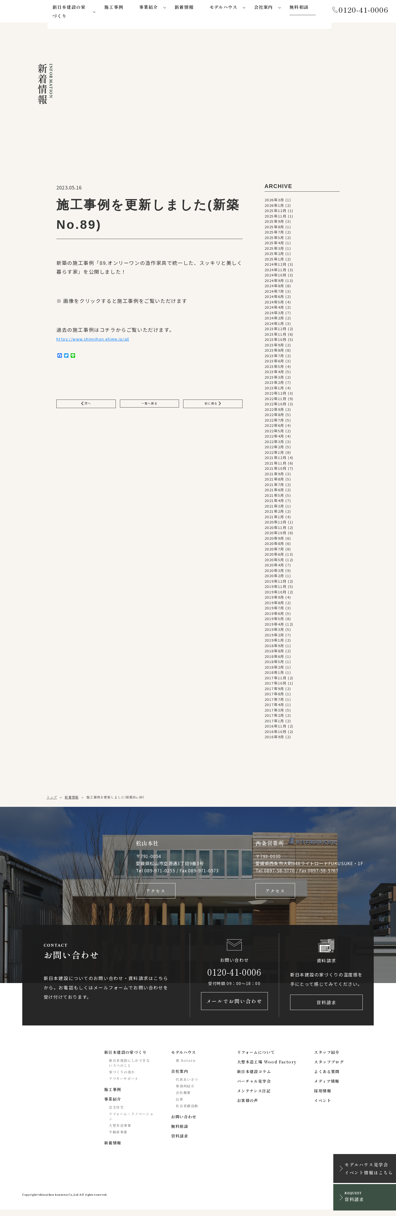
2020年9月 (274, 539)
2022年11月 (276, 400)
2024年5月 (274, 303)
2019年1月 (274, 642)
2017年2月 (274, 717)
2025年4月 (274, 244)
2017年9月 (274, 690)
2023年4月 (274, 373)
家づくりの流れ (122, 1078)
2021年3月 (274, 507)
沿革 (179, 1106)
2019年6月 (274, 615)
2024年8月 (274, 287)
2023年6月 (274, 362)
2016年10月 (276, 733)
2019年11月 (276, 588)
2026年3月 (274, 201)
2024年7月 (274, 292)
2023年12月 (276, 330)
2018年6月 (274, 658)
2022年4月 (274, 438)
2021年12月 (276, 459)
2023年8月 (274, 352)
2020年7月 (274, 550)
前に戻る (213, 409)
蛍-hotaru (186, 1067)
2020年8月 (274, 545)
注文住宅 (116, 1114)
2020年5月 (274, 561)
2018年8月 (274, 652)
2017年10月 (276, 685)
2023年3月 (274, 378)
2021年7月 (274, 486)
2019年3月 (274, 631)
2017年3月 (274, 711)
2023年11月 (276, 335)
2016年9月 (274, 738)
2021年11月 (276, 464)
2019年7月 (274, 609)
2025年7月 (274, 234)
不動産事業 (118, 1138)
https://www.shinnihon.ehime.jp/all (104, 342)
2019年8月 (274, 604)
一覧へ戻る (149, 409)
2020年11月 (276, 529)
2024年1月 (274, 325)
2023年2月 (274, 384)
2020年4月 (274, 566)
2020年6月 (274, 556)
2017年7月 (274, 701)
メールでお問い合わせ (234, 1007)
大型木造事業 (120, 1132)
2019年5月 (274, 620)
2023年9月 (274, 346)
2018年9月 (274, 647)
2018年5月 (274, 663)
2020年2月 (274, 577)
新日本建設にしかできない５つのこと (129, 1069)
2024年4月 (274, 309)
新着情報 (71, 798)
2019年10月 (276, 593)
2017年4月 (274, 706)
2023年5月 (274, 368)
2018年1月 (274, 674)
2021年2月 (274, 513)
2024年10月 (276, 276)
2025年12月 (276, 212)
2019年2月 (274, 636)
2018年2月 (274, 668)
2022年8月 (274, 416)
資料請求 (326, 1007)
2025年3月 (274, 250)
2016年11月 (276, 728)
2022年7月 (274, 421)
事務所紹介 (185, 1092)
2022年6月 (274, 427)
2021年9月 (274, 475)
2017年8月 (274, 695)
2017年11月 (276, 679)
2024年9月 (274, 282)
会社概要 (183, 1099)
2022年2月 (274, 448)
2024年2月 (274, 319)
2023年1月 (274, 389)
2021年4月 (274, 502)
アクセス (155, 893)
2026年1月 (274, 207)
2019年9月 (274, 599)
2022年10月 (276, 405)
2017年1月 (274, 722)
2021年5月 (274, 497)
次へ (86, 409)
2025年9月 (274, 223)
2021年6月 (274, 491)
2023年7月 (274, 357)
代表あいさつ (187, 1086)
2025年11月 (276, 217)
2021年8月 (274, 481)
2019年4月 (274, 625)
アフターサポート (124, 1085)
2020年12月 (276, 523)
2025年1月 (274, 260)
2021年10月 (276, 470)
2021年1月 (274, 518)
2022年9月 (274, 411)
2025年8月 (274, 228)
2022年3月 (274, 443)
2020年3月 (274, 572)
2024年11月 (276, 271)
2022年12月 (276, 395)
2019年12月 (276, 582)
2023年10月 (276, 341)
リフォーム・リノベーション (131, 1123)
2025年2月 (274, 255)
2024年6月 (274, 298)
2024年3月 (274, 314)
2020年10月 (276, 534)
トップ (51, 798)
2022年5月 (274, 432)
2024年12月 (276, 266)
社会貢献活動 (187, 1112)
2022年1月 (274, 454)
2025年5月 (274, 239)
